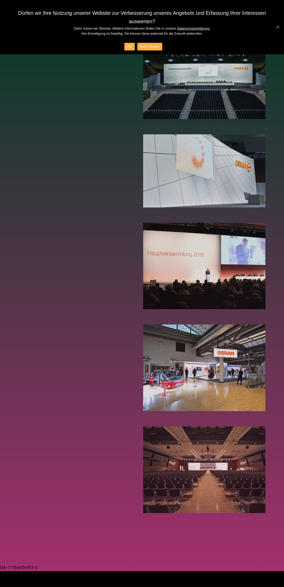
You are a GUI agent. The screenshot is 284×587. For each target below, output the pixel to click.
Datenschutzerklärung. (193, 28)
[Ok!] (277, 27)
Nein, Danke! (150, 46)
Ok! (129, 46)
